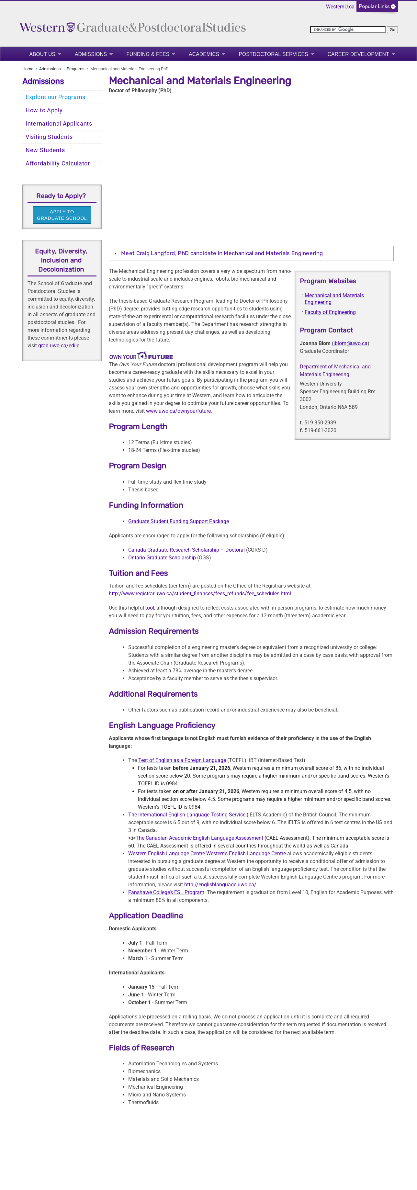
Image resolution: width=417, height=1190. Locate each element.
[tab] (251, 253)
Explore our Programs (55, 97)
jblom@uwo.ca (350, 343)
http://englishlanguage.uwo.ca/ (220, 884)
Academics (204, 54)
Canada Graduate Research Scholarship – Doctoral (186, 550)
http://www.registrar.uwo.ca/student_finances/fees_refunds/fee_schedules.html (200, 593)
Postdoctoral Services (273, 54)
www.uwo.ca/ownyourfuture (178, 411)
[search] (348, 29)
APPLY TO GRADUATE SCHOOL (62, 215)
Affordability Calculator (58, 163)
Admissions (91, 54)
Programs (76, 68)
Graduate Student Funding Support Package (178, 521)
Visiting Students (49, 137)
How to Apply (44, 110)
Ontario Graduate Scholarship (162, 558)
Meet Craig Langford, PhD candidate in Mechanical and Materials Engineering (222, 253)
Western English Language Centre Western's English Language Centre (207, 853)
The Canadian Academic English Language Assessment (199, 838)
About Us (42, 54)
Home (27, 68)
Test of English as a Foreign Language (182, 760)
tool (149, 608)
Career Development (358, 54)
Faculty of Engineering (330, 312)
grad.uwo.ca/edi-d (59, 345)
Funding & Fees (147, 54)
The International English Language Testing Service (186, 815)
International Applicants (59, 123)
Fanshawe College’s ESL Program (166, 892)
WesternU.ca (340, 7)
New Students (45, 150)
